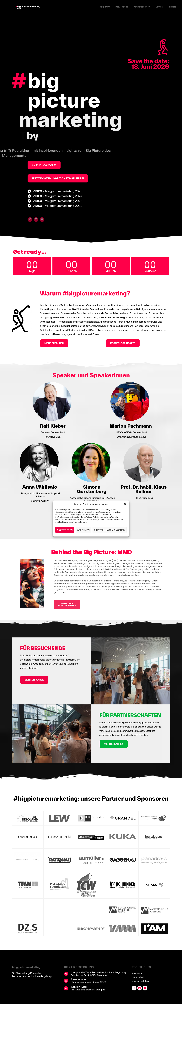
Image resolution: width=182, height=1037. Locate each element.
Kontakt (159, 6)
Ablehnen (83, 530)
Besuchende (120, 6)
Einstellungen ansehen (109, 530)
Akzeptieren (65, 530)
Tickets (172, 6)
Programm (102, 6)
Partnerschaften (140, 6)
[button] (125, 504)
